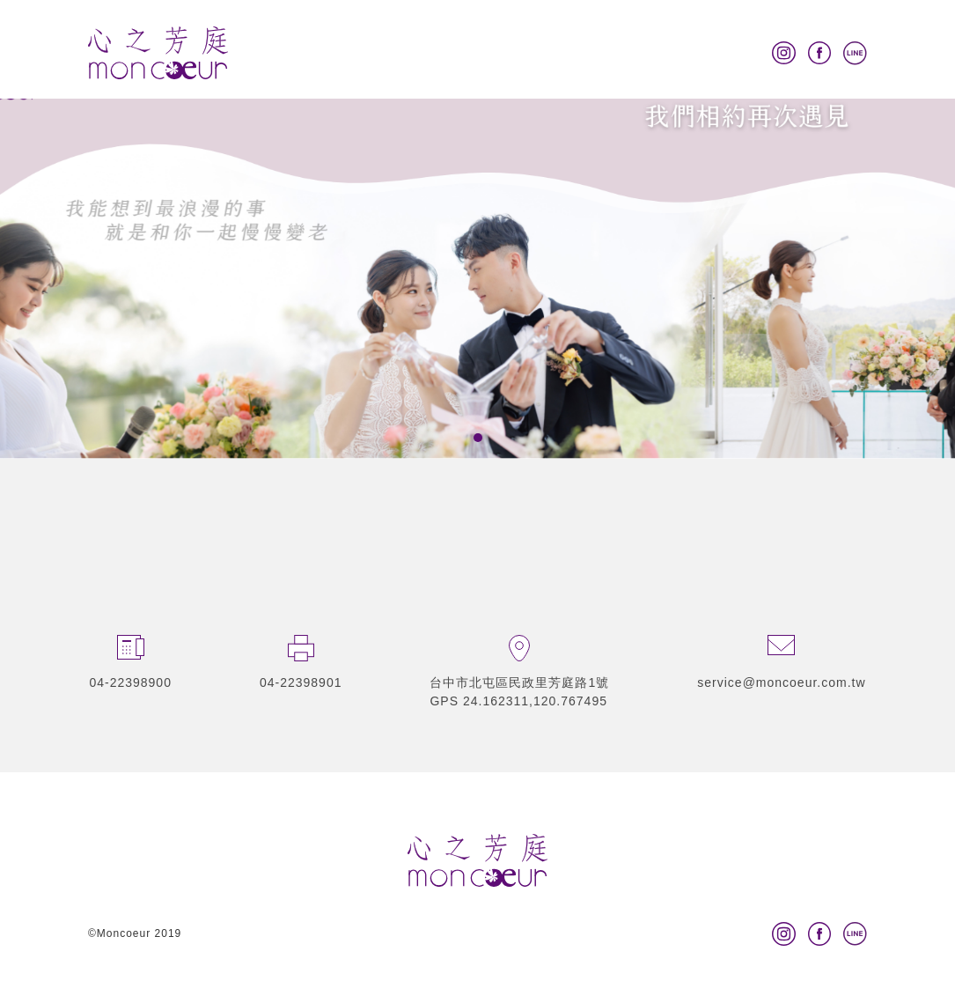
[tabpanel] (477, 229)
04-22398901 (301, 682)
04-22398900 (130, 682)
